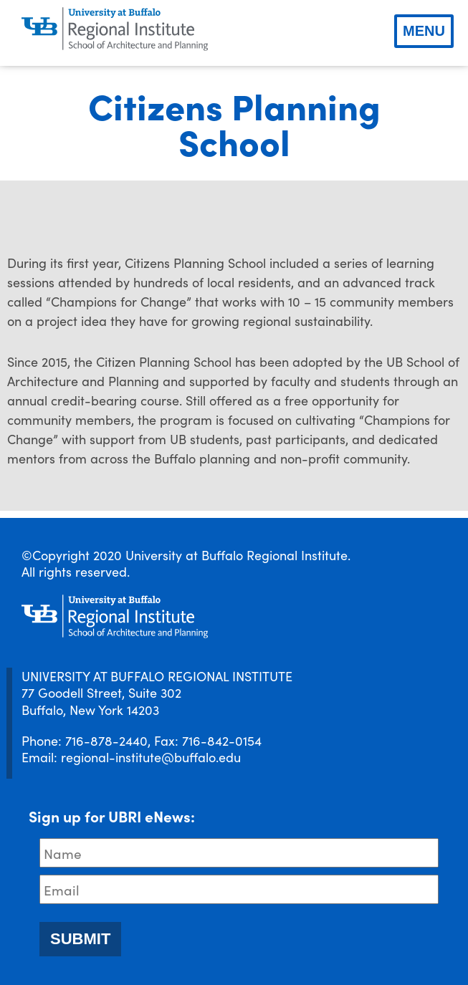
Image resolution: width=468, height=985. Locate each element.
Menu (424, 31)
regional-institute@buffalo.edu (151, 757)
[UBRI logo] (115, 29)
